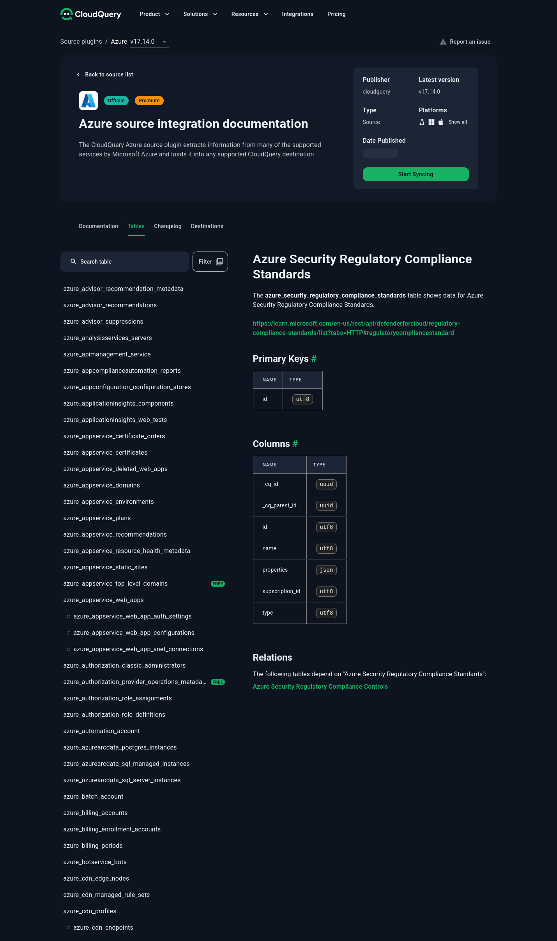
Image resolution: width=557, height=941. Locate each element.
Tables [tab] (136, 229)
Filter (211, 262)
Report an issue (465, 42)
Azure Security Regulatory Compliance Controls (320, 686)
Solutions (201, 14)
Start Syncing (415, 174)
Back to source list (103, 74)
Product (155, 14)
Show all (457, 122)
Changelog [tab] (168, 226)
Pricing (336, 14)
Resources (251, 14)
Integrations (297, 14)
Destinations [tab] (207, 226)
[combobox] (149, 41)
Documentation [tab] (98, 226)
